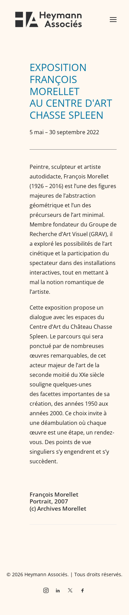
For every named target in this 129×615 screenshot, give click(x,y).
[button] (113, 19)
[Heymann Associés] (48, 19)
